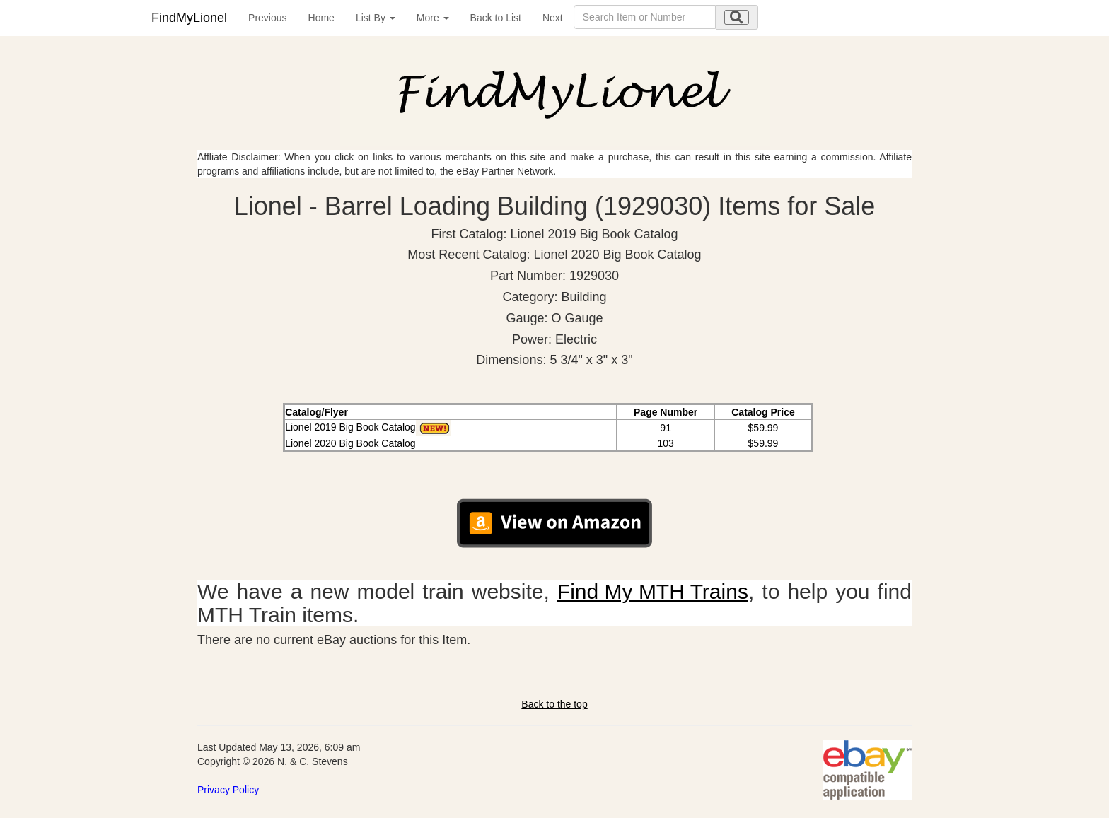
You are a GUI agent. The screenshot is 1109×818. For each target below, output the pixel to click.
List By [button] (375, 17)
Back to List (495, 17)
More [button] (433, 17)
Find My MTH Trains (652, 591)
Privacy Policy (228, 789)
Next (552, 17)
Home (321, 17)
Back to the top (554, 704)
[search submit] (736, 17)
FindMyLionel (189, 18)
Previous (267, 17)
